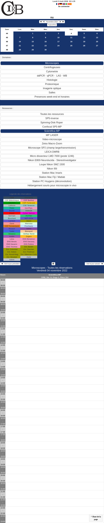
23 (46, 46)
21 (20, 46)
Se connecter (64, 6)
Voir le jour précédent (10, 264)
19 (84, 42)
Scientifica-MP (54, 275)
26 (84, 46)
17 (58, 42)
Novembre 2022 (52, 22)
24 (58, 46)
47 (7, 46)
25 (71, 46)
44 (7, 33)
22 (33, 46)
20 (97, 42)
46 (7, 42)
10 (58, 37)
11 (71, 37)
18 (71, 42)
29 (33, 50)
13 (97, 37)
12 (84, 37)
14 (20, 42)
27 (97, 46)
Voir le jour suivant (94, 264)
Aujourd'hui (52, 25)
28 (20, 50)
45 (7, 37)
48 (7, 50)
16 (46, 42)
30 (46, 50)
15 (33, 42)
